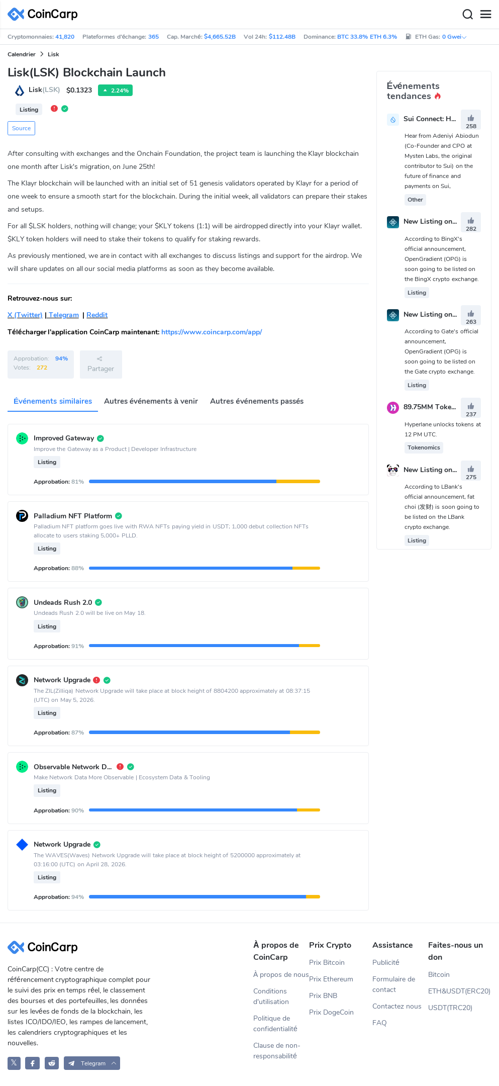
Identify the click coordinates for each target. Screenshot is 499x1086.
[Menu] (485, 15)
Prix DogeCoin (331, 1012)
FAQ (379, 1023)
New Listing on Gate (436, 314)
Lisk (53, 54)
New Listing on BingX (439, 222)
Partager (100, 364)
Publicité (386, 962)
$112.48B (282, 37)
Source (21, 128)
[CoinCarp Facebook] (32, 1063)
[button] (92, 1063)
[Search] (467, 15)
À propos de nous (281, 974)
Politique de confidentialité (275, 1024)
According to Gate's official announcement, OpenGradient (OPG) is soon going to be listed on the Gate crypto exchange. (441, 351)
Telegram (63, 315)
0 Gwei (454, 37)
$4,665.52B (220, 37)
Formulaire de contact (393, 984)
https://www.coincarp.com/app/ (211, 332)
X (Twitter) (25, 315)
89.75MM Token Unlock (442, 407)
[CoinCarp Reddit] (52, 1063)
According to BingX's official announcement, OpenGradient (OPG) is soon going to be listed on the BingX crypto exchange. (442, 259)
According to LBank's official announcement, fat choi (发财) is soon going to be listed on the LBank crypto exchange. (442, 507)
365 (153, 37)
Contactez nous (397, 1006)
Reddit (97, 315)
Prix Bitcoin (327, 962)
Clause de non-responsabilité (277, 1051)
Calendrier (22, 54)
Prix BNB (323, 996)
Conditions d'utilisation (271, 996)
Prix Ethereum (331, 979)
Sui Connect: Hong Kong (443, 119)
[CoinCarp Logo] (45, 14)
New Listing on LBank (439, 470)
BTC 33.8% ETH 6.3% (367, 37)
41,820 (64, 37)
